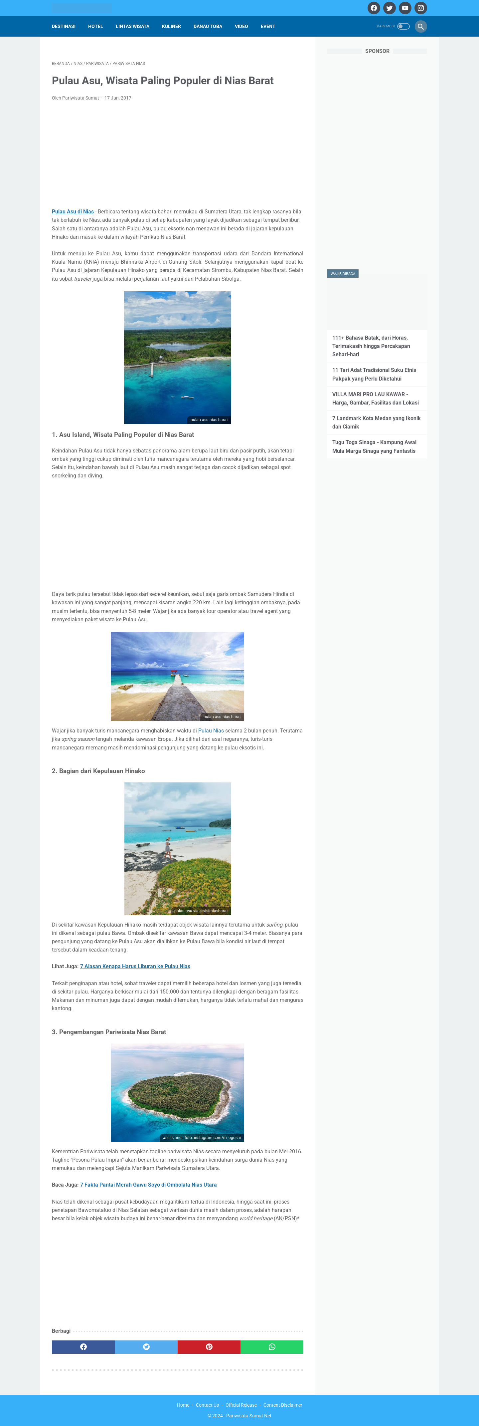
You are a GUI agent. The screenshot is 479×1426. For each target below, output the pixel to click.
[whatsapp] (271, 1347)
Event (268, 26)
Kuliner (171, 26)
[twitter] (389, 8)
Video (241, 26)
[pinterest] (209, 1347)
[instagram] (420, 8)
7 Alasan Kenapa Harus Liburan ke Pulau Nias (135, 966)
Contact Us (207, 1405)
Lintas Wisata (132, 26)
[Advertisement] (177, 156)
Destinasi (64, 26)
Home (183, 1405)
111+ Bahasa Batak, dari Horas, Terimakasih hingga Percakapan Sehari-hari (371, 346)
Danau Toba (208, 26)
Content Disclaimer (282, 1405)
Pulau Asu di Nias (73, 211)
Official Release (241, 1405)
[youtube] (404, 8)
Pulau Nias (211, 730)
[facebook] (373, 8)
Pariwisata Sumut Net (248, 1415)
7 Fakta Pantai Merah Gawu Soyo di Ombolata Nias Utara (148, 1185)
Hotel (95, 26)
